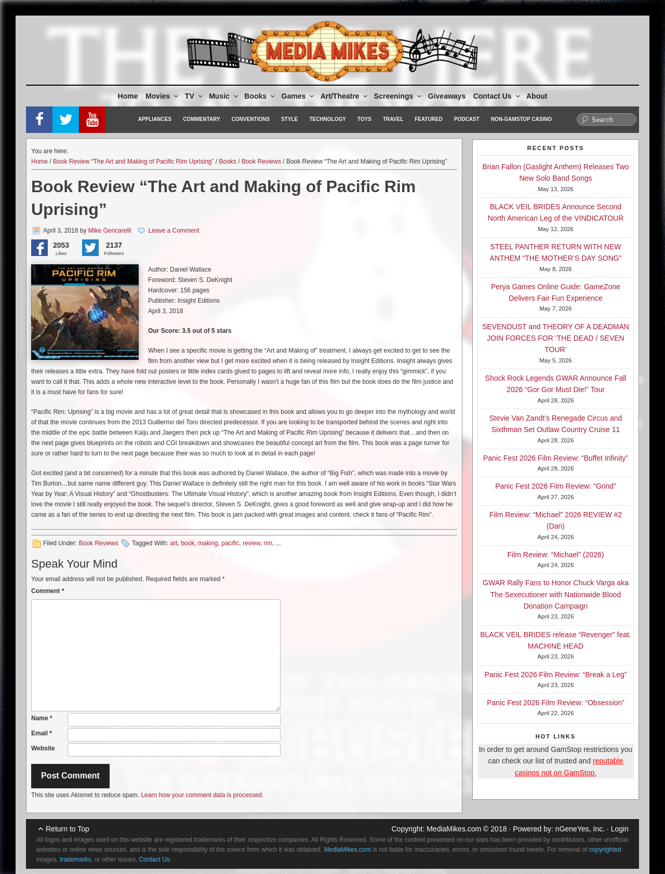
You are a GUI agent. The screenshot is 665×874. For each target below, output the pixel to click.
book (187, 543)
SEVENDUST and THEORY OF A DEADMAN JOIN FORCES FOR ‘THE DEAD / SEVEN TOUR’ (555, 338)
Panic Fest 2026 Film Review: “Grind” (555, 486)
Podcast (467, 119)
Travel (393, 119)
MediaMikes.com (454, 829)
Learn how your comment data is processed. (202, 795)
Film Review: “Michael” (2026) (556, 554)
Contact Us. (155, 859)
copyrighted (605, 849)
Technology (327, 119)
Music (224, 96)
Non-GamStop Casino (521, 119)
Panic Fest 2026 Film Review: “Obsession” (555, 702)
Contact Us (497, 96)
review (251, 543)
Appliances (154, 119)
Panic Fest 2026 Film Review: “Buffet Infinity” (555, 458)
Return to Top (67, 829)
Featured (429, 119)
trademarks (75, 859)
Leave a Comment (173, 230)
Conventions (251, 119)
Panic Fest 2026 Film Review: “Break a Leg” (556, 674)
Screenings (398, 96)
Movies (162, 96)
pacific (230, 543)
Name (41, 718)
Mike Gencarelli (109, 230)
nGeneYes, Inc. (580, 829)
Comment (47, 591)
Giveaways (447, 96)
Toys (364, 119)
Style (289, 119)
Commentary (201, 119)
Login (620, 829)
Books (260, 96)
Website (43, 748)
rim (268, 543)
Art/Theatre (345, 96)
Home (128, 96)
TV (194, 96)
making (208, 543)
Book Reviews (261, 161)
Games (299, 96)
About (536, 96)
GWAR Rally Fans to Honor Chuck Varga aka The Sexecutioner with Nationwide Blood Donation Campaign (556, 594)
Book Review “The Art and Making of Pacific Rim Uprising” (133, 161)
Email (41, 733)
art (173, 543)
